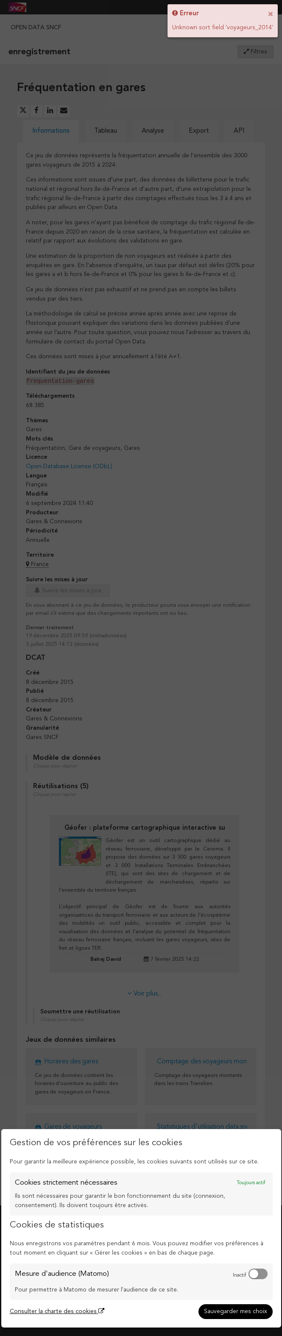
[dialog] (141, 1228)
